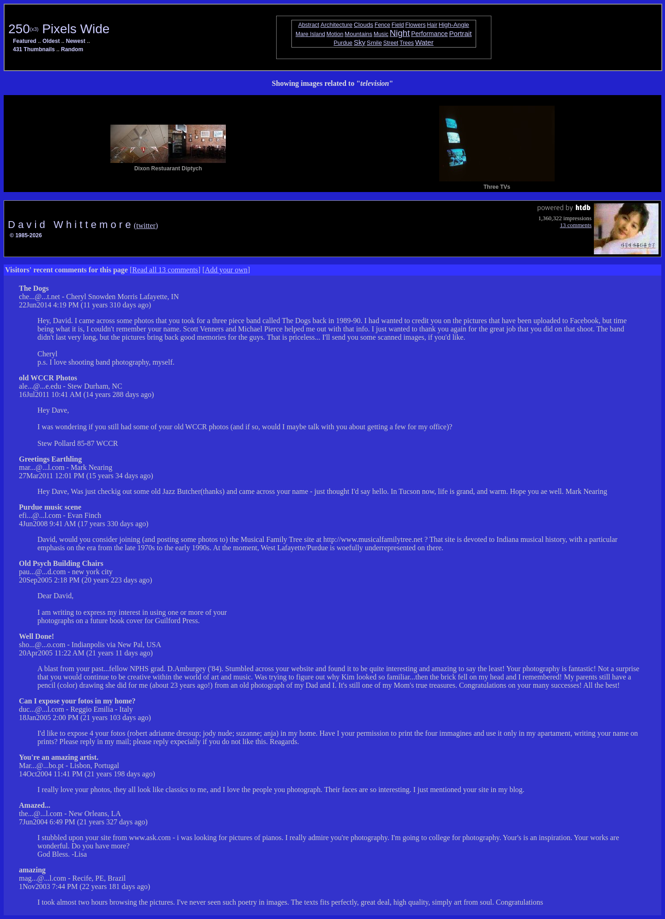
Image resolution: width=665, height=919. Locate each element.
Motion (335, 34)
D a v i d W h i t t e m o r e (71, 224)
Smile (374, 42)
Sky (359, 42)
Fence (382, 25)
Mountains (358, 33)
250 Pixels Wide (58, 29)
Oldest (51, 41)
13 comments (576, 225)
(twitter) (146, 225)
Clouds (363, 24)
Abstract (309, 25)
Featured (24, 41)
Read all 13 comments (165, 270)
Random (72, 49)
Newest (75, 41)
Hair (432, 25)
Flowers (415, 25)
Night (400, 33)
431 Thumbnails (34, 49)
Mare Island (310, 34)
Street (391, 43)
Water (424, 42)
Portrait (460, 33)
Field (398, 25)
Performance (429, 33)
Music (381, 34)
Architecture (336, 24)
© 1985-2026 (26, 235)
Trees (406, 43)
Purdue (343, 43)
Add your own (226, 270)
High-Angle (454, 24)
